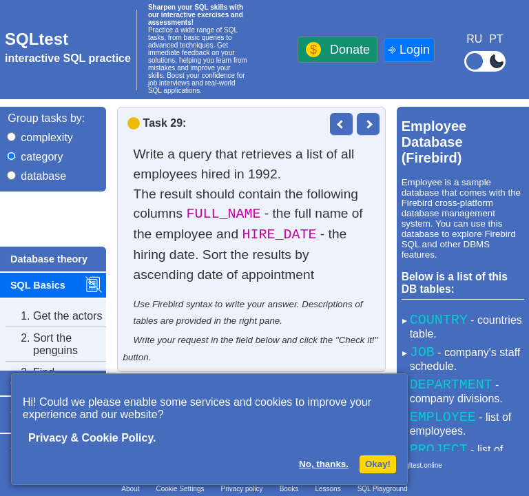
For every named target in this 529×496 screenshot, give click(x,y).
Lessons (327, 489)
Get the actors (54, 316)
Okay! (378, 464)
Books (289, 489)
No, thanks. (324, 464)
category (42, 157)
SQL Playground (382, 489)
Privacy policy (241, 489)
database (43, 176)
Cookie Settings (180, 489)
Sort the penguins (42, 344)
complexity (47, 137)
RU (474, 39)
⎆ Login (409, 49)
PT (496, 39)
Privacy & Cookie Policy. (92, 438)
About (130, 489)
